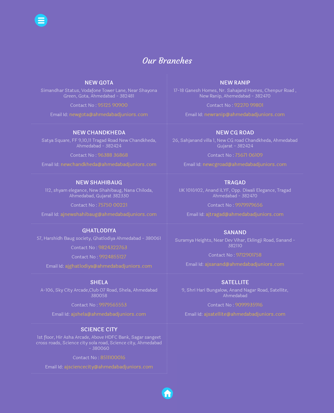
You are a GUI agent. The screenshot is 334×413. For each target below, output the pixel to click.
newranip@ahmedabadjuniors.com (244, 114)
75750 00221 (112, 205)
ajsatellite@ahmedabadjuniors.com (244, 314)
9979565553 (113, 305)
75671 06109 (249, 155)
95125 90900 (113, 105)
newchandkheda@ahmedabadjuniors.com (108, 164)
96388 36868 (113, 155)
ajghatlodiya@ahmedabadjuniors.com (108, 266)
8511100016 (112, 357)
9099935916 (249, 305)
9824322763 (113, 247)
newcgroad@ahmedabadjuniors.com (245, 164)
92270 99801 (248, 105)
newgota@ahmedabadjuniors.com (108, 114)
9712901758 (248, 255)
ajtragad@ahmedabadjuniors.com (245, 214)
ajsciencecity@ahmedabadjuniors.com (108, 367)
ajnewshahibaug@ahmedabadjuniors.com (108, 214)
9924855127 (112, 257)
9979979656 (249, 205)
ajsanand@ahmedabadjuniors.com (244, 264)
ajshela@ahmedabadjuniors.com (108, 314)
